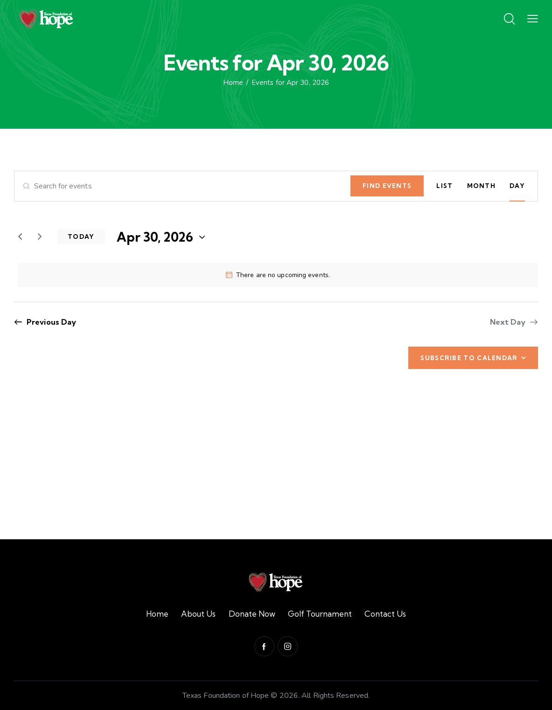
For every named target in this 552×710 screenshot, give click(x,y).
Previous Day (51, 322)
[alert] (278, 275)
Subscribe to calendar (468, 358)
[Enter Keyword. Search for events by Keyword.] (182, 186)
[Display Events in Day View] (517, 186)
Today (81, 236)
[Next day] (39, 236)
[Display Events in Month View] (481, 186)
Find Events (387, 185)
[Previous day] (20, 236)
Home (233, 82)
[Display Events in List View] (444, 186)
